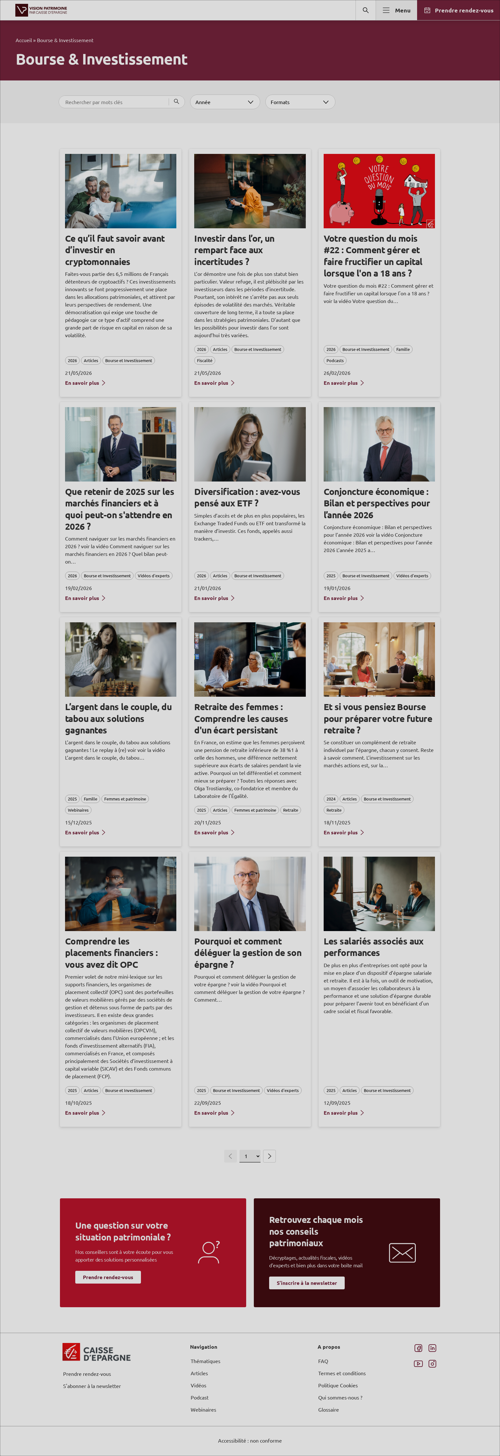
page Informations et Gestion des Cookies (262, 751)
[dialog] (250, 728)
